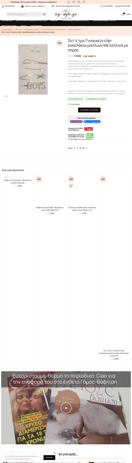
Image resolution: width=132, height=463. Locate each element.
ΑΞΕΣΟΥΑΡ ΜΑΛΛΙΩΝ (31, 29)
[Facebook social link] (74, 148)
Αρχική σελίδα (7, 29)
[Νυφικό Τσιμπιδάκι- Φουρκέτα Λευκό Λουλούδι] (18, 176)
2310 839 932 (8, 6)
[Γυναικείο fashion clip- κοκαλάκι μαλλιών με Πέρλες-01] (82, 190)
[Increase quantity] (75, 109)
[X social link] (77, 148)
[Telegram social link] (83, 148)
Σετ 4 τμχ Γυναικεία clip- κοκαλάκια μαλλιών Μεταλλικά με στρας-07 (114, 353)
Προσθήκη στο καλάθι (89, 110)
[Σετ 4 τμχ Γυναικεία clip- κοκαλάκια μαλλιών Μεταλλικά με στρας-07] (114, 261)
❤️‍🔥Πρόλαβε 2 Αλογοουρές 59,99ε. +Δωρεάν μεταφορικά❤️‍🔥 (33, 2)
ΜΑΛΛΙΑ (18, 29)
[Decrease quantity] (69, 109)
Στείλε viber (77, 121)
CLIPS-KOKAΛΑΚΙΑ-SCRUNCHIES (53, 29)
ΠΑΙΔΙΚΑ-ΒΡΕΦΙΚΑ (74, 29)
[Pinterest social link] (80, 148)
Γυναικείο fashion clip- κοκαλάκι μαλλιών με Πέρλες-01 (82, 208)
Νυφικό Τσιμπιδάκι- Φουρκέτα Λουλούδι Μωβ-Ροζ (49, 208)
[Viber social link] (86, 148)
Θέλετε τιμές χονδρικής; (33, 6)
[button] (66, 408)
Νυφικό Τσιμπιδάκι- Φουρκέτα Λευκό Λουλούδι (17, 181)
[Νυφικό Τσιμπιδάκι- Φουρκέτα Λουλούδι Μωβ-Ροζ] (50, 190)
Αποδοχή (49, 457)
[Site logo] (66, 14)
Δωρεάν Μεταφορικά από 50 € (66, 6)
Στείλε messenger (93, 121)
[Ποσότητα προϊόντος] (72, 109)
